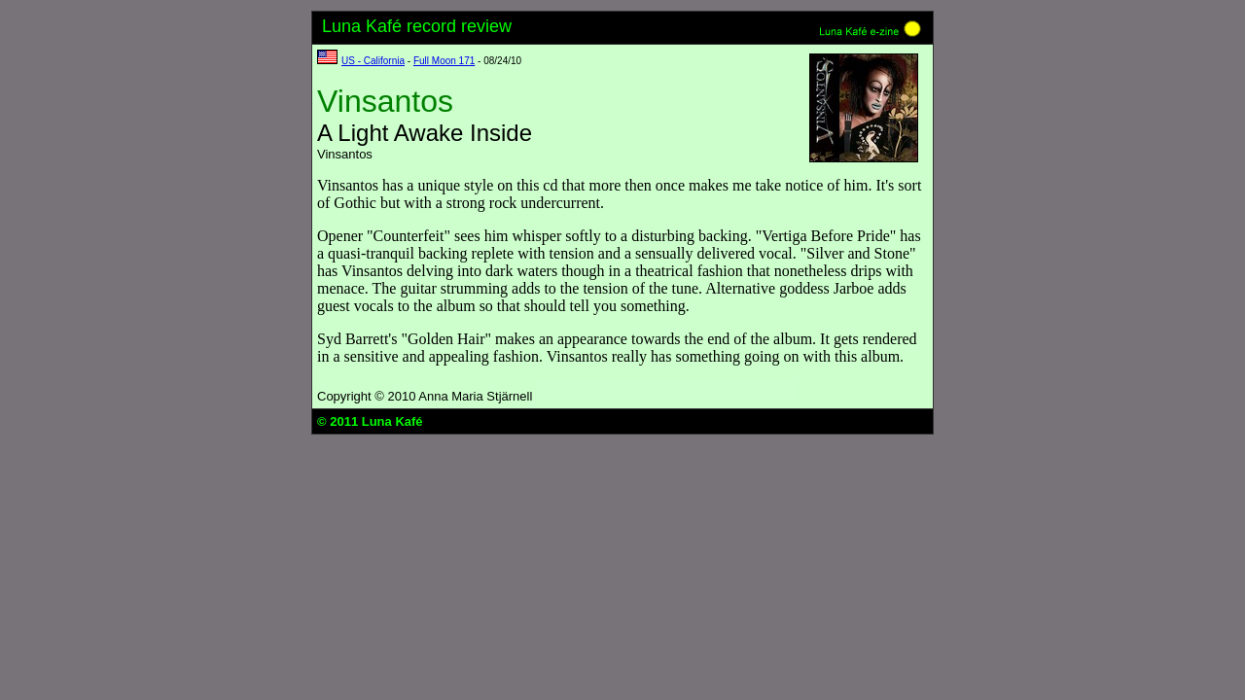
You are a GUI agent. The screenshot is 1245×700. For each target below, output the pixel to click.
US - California (373, 60)
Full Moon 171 (444, 60)
